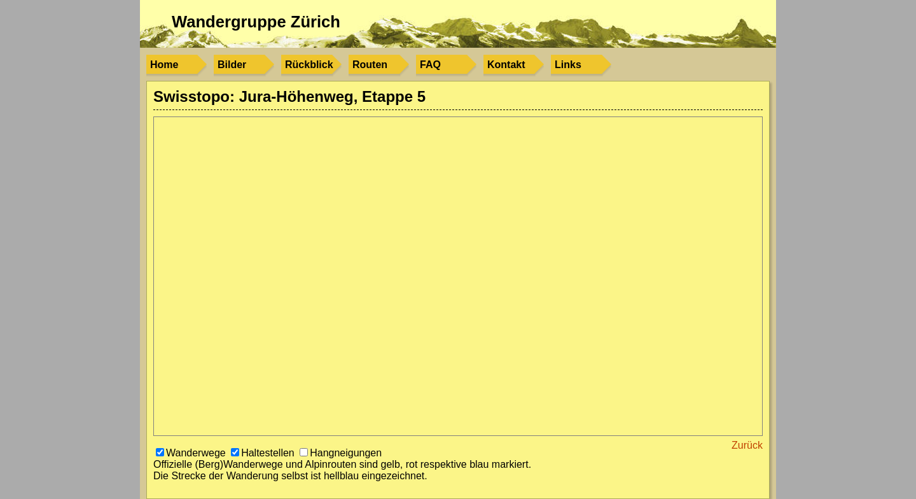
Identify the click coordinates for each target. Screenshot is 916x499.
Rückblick (309, 64)
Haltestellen (264, 452)
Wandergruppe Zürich (256, 22)
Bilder (232, 64)
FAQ (430, 64)
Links (568, 64)
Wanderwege (192, 452)
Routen (369, 64)
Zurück (747, 445)
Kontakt (506, 64)
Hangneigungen (341, 452)
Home (164, 64)
